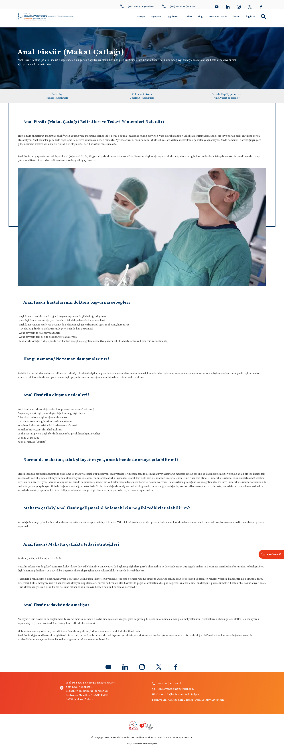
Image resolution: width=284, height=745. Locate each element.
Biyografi (156, 16)
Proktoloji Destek (218, 16)
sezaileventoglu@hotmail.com (173, 688)
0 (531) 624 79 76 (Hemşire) (179, 6)
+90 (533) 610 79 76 (166, 683)
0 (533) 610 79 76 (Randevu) (137, 6)
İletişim (236, 16)
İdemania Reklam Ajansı (146, 743)
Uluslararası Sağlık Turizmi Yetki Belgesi (176, 694)
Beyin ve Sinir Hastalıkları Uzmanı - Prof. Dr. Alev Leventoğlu (188, 699)
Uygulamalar (173, 16)
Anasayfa (140, 16)
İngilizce (250, 16)
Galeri (189, 16)
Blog (200, 16)
